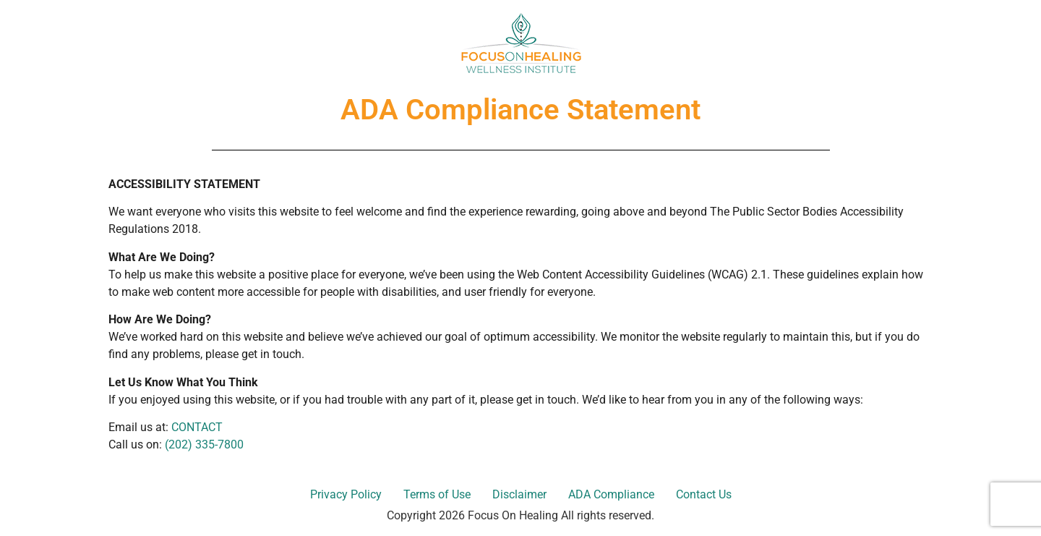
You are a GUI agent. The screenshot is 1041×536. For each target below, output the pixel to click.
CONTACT (197, 427)
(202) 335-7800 (204, 444)
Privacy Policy (346, 494)
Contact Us (704, 494)
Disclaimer (519, 494)
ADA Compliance (611, 494)
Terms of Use (437, 494)
